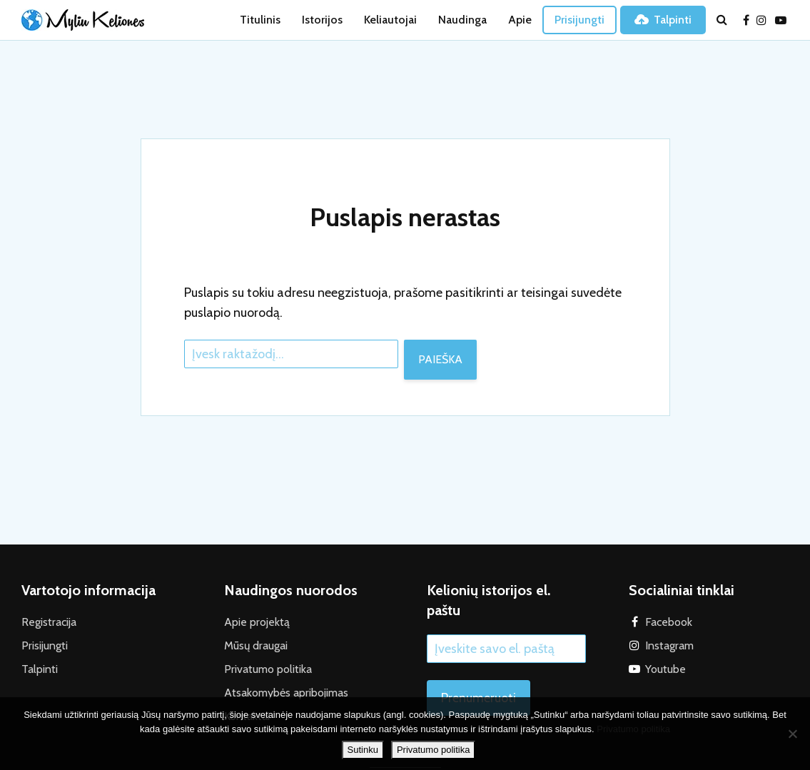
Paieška (440, 359)
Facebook (668, 622)
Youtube (665, 669)
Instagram (669, 645)
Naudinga (462, 19)
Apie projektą (257, 622)
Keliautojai (390, 19)
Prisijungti (579, 19)
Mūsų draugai (256, 645)
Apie (520, 19)
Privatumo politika (268, 669)
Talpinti (663, 19)
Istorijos (322, 19)
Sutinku (363, 749)
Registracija (48, 622)
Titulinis (260, 19)
